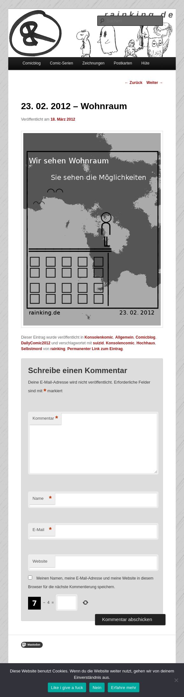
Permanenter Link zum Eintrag (94, 349)
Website (40, 561)
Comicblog (32, 63)
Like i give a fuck (67, 687)
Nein (96, 687)
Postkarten (123, 63)
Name (42, 498)
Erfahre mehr (123, 687)
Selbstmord (31, 349)
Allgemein (124, 337)
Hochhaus (145, 343)
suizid (98, 343)
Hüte (145, 63)
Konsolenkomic (99, 337)
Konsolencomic (120, 343)
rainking (57, 349)
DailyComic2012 (35, 343)
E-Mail (42, 530)
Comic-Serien (61, 63)
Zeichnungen (93, 63)
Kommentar (45, 418)
